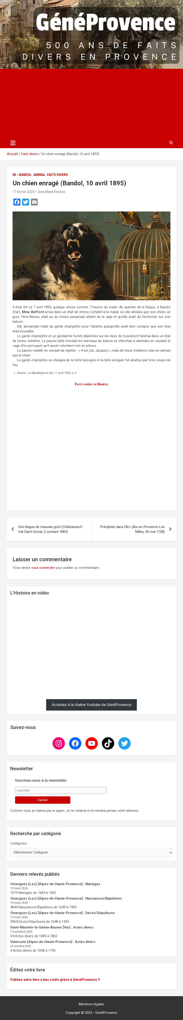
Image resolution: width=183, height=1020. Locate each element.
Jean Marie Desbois (51, 192)
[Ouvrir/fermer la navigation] (13, 143)
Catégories (18, 843)
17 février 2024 (23, 192)
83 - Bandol (22, 175)
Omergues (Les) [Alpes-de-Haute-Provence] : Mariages (55, 884)
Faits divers (57, 175)
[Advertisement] (91, 103)
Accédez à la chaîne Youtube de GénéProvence (91, 704)
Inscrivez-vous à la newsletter (41, 780)
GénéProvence (106, 1013)
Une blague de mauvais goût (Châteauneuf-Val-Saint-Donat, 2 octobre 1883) (50, 529)
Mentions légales (91, 1004)
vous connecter (43, 568)
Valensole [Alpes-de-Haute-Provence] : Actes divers (52, 942)
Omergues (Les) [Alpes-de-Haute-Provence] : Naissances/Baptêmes (66, 898)
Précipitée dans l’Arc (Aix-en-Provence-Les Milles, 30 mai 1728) (132, 529)
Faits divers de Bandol (91, 384)
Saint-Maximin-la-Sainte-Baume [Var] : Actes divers (51, 927)
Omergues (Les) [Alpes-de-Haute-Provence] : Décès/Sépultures (62, 913)
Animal (39, 175)
